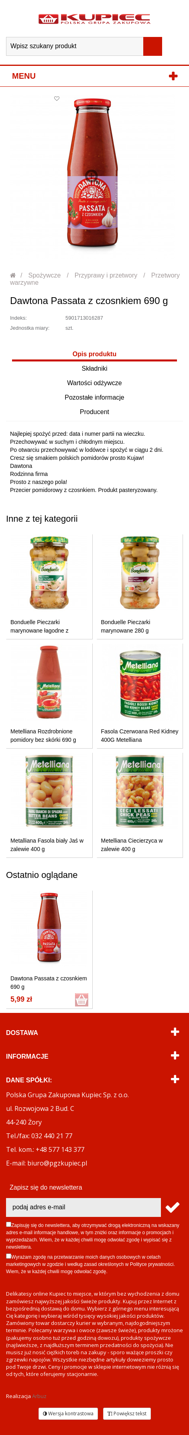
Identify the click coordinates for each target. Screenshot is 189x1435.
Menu (24, 75)
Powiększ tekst (127, 1413)
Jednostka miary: (29, 328)
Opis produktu (94, 354)
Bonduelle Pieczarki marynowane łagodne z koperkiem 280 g (39, 630)
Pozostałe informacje (94, 397)
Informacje (27, 1056)
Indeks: (18, 318)
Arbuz (39, 1396)
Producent (94, 411)
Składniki (94, 368)
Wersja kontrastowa (68, 1413)
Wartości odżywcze (94, 383)
